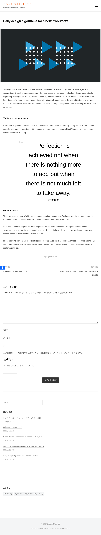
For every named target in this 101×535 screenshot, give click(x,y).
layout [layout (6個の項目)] (18, 494)
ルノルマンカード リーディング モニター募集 (22, 418)
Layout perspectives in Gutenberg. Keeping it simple (23, 446)
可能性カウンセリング (12, 427)
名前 (6, 330)
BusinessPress (64, 528)
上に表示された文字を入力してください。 (20, 366)
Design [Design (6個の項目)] (8, 494)
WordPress (44, 528)
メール (7, 338)
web (55, 257)
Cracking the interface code (15, 271)
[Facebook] (2, 268)
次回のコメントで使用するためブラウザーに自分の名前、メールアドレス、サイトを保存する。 (45, 353)
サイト (5, 346)
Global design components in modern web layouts (22, 437)
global (50, 257)
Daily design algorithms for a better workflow (20, 456)
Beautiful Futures (53, 524)
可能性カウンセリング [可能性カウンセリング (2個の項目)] (34, 494)
